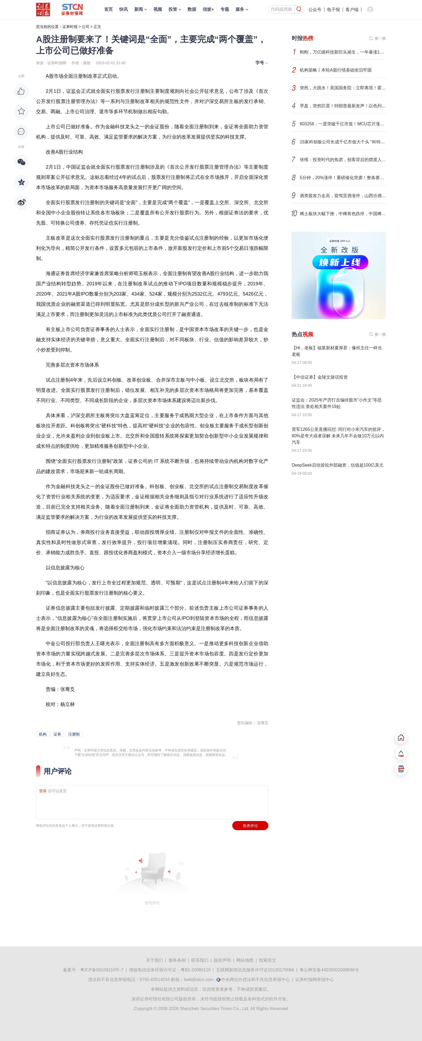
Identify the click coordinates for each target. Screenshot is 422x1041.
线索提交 (267, 960)
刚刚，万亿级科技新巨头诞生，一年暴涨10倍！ (343, 52)
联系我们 (199, 960)
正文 (97, 26)
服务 (239, 9)
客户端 (352, 9)
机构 (43, 734)
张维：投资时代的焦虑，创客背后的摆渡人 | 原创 (343, 159)
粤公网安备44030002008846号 (329, 970)
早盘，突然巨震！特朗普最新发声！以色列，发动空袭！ (343, 106)
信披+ (208, 9)
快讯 (123, 9)
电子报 (333, 9)
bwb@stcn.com (198, 979)
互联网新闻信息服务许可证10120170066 (255, 970)
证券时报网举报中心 (314, 979)
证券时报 (70, 26)
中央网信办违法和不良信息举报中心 (255, 979)
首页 (108, 9)
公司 (85, 26)
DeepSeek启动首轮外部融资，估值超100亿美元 (338, 465)
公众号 (314, 9)
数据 (192, 9)
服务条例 (177, 960)
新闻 (138, 9)
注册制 (74, 734)
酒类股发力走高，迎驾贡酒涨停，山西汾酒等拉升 (343, 195)
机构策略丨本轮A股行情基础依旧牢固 (336, 70)
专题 (224, 9)
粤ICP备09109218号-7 (101, 970)
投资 (172, 9)
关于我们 (154, 960)
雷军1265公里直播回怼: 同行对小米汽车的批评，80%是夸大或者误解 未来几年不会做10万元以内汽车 (338, 436)
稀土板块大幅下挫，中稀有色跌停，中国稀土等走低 (343, 213)
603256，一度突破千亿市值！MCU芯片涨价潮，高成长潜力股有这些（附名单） (343, 124)
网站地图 (245, 960)
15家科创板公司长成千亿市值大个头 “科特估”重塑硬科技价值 (343, 142)
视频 (157, 9)
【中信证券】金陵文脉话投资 (320, 377)
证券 (57, 734)
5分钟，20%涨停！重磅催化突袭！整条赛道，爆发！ (343, 177)
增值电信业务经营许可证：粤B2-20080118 (170, 970)
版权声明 (222, 960)
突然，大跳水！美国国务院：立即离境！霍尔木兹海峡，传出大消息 (343, 88)
